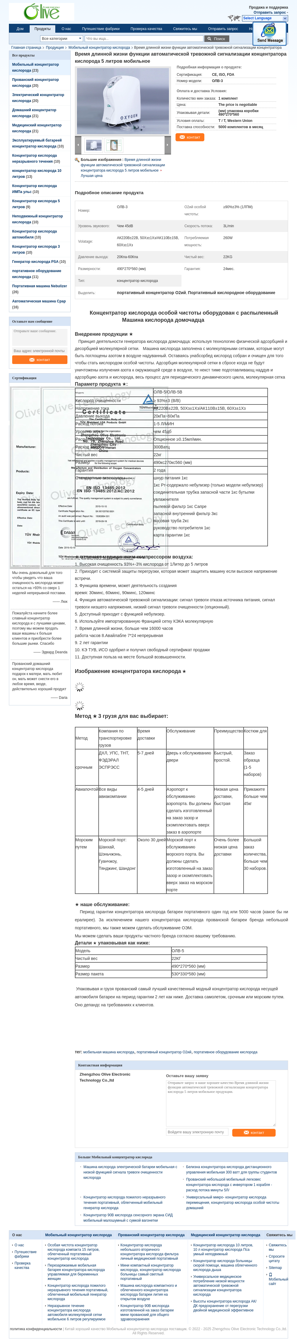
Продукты (42, 29)
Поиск (219, 39)
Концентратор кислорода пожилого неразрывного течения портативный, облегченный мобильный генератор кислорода (124, 1202)
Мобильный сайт (278, 1279)
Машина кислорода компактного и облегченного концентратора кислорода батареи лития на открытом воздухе (149, 1292)
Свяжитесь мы (185, 29)
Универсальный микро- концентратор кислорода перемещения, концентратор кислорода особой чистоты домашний (232, 1202)
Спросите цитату (277, 1258)
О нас (66, 29)
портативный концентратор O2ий (164, 1052)
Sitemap (275, 1268)
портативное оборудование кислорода (225, 1052)
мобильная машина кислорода (108, 1052)
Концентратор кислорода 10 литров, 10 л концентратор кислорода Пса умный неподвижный (223, 1249)
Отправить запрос (270, 12)
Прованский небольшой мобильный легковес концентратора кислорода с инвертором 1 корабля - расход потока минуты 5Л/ (229, 1184)
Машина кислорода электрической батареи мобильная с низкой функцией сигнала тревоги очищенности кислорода (130, 1172)
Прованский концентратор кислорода (151, 1235)
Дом (20, 29)
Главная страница (26, 47)
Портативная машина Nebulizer (39, 286)
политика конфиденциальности (36, 1329)
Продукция (55, 47)
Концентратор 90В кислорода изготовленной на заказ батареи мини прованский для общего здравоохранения (147, 1312)
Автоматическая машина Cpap (39, 301)
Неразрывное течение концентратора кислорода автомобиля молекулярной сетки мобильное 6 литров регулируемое (76, 1312)
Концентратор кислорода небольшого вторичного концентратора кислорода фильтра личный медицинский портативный (150, 1252)
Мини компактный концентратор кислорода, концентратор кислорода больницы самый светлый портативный (151, 1272)
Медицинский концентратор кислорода (225, 1235)
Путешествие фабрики (100, 29)
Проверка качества (146, 29)
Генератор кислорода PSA (35, 262)
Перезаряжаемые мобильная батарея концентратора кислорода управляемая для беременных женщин (76, 1272)
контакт (39, 359)
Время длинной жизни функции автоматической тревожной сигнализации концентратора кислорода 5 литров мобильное (123, 165)
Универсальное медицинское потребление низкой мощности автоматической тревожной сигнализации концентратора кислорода (218, 1286)
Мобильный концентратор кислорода (99, 47)
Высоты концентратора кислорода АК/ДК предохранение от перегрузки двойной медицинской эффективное (225, 1305)
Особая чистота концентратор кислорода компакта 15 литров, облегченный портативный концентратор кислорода (73, 1252)
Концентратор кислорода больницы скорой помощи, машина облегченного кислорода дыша (225, 1265)
